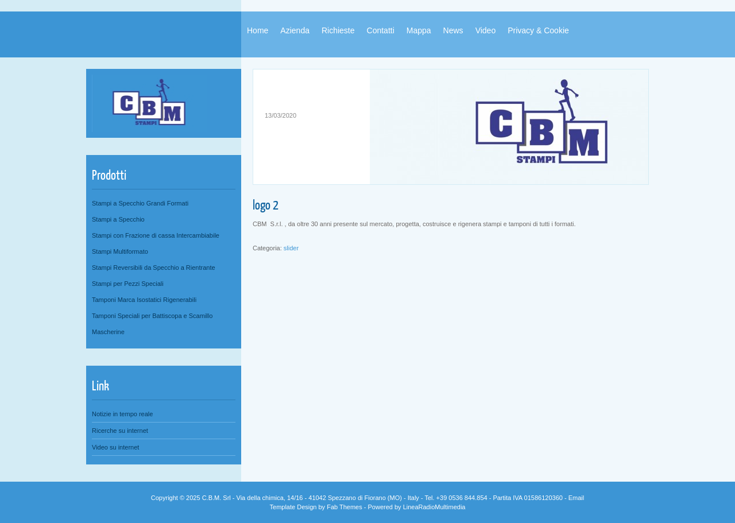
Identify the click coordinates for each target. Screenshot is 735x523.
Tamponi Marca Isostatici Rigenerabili (144, 299)
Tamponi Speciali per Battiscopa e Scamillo (152, 315)
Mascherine (108, 331)
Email (576, 497)
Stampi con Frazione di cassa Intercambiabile (155, 235)
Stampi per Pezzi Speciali (128, 283)
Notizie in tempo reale (122, 413)
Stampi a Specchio (118, 219)
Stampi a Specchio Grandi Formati (140, 203)
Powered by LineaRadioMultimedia (417, 506)
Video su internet (115, 447)
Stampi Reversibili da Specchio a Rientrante (153, 267)
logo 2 (265, 204)
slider (291, 248)
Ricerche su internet (120, 430)
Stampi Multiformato (120, 251)
